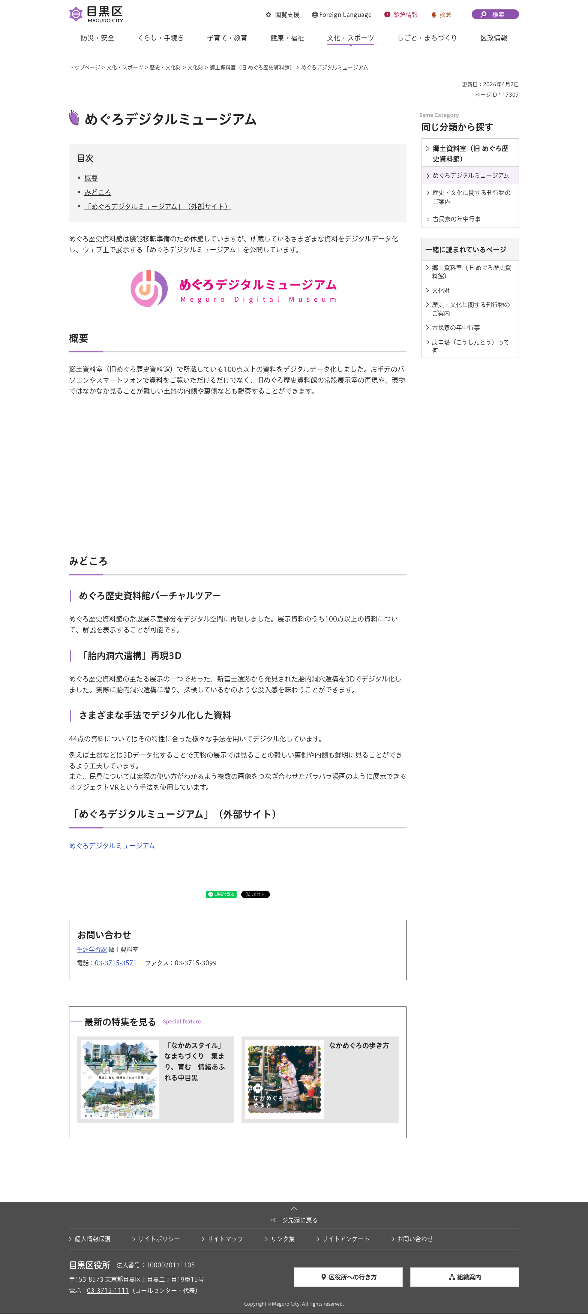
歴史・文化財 (165, 67)
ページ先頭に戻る (294, 1221)
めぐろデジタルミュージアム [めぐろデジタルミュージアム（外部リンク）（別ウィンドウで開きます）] (112, 846)
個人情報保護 (93, 1240)
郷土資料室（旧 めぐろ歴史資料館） (252, 67)
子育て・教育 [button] (227, 37)
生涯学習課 (92, 951)
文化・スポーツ (124, 67)
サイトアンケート (346, 1240)
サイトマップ (225, 1240)
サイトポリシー (159, 1240)
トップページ (84, 67)
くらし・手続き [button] (160, 37)
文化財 (195, 67)
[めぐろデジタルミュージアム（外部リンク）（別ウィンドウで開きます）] (237, 267)
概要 (91, 178)
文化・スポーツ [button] (350, 37)
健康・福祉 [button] (287, 37)
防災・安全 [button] (97, 37)
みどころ (97, 193)
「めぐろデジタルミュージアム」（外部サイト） (157, 207)
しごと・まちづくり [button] (427, 37)
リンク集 (283, 1240)
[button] (282, 14)
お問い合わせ (415, 1240)
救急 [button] (446, 15)
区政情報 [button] (493, 37)
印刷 (453, 84)
